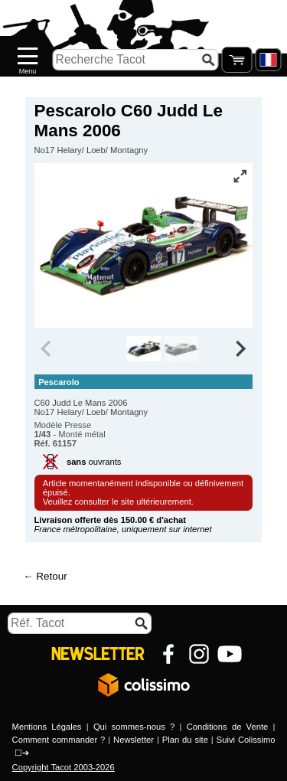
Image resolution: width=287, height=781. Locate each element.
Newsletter (133, 739)
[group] (143, 349)
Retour (51, 576)
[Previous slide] (47, 349)
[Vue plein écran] (239, 176)
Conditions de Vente (227, 726)
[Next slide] (240, 349)
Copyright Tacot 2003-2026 (63, 767)
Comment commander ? (59, 739)
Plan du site (185, 739)
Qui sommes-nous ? (133, 726)
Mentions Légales (47, 726)
